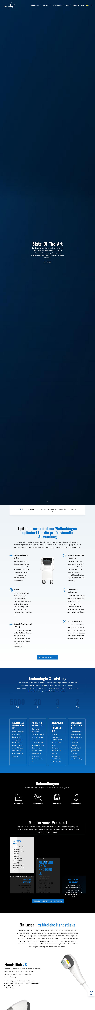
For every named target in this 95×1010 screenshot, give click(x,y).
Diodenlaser (53, 685)
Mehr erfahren (47, 262)
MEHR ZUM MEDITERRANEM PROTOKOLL (48, 901)
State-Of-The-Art (47, 243)
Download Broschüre (47, 657)
